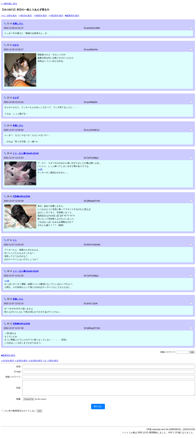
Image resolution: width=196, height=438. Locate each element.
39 (8, 299)
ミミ (15, 240)
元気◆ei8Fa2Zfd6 (21, 196)
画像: (18, 402)
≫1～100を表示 (50, 361)
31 (8, 23)
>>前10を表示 (25, 15)
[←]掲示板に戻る (9, 4)
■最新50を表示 (72, 15)
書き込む (98, 409)
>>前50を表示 (40, 15)
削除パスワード (167, 352)
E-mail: (17, 372)
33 (8, 98)
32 (8, 45)
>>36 (6, 281)
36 (8, 196)
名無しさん (18, 23)
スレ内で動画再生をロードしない (20, 413)
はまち (16, 45)
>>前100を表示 (56, 15)
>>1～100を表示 (9, 15)
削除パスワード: (13, 377)
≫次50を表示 (21, 361)
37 (8, 240)
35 (8, 153)
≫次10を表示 (7, 361)
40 (8, 324)
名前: (18, 366)
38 (8, 271)
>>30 (40, 169)
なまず (16, 98)
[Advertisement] (98, 421)
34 (8, 125)
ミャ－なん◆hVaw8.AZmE (26, 153)
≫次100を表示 (35, 361)
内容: (18, 389)
